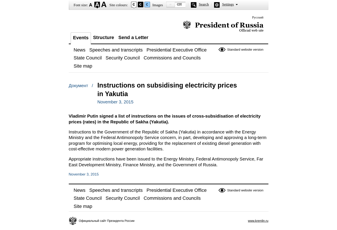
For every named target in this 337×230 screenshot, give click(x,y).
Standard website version (245, 49)
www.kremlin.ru (258, 220)
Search (204, 4)
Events (81, 37)
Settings (228, 4)
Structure (103, 37)
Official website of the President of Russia (223, 26)
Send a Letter (133, 37)
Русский (257, 17)
